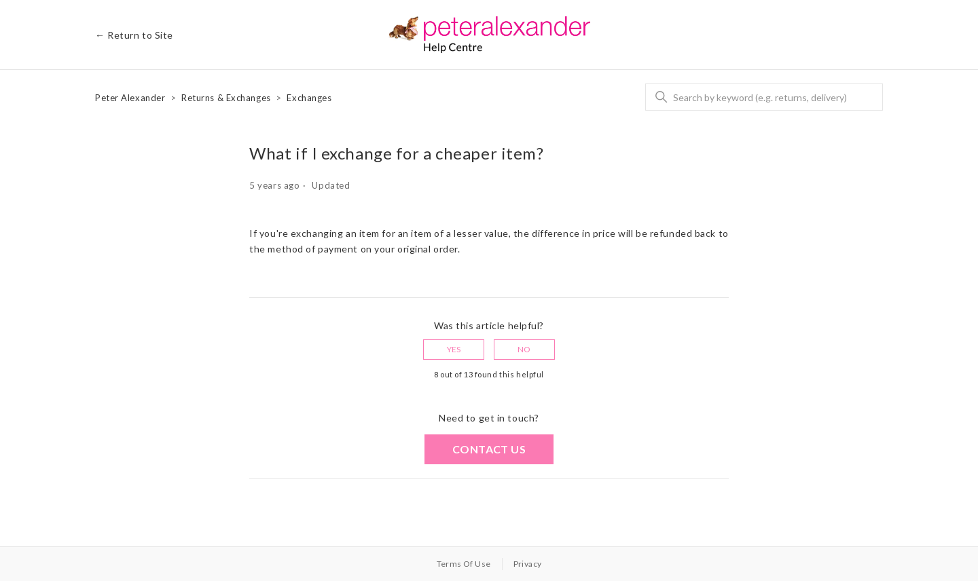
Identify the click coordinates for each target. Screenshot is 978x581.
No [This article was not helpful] (524, 349)
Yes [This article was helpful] (454, 349)
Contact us (489, 449)
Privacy (527, 564)
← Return (134, 35)
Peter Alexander (130, 97)
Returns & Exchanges (226, 97)
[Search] (764, 97)
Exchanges (309, 97)
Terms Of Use (464, 564)
